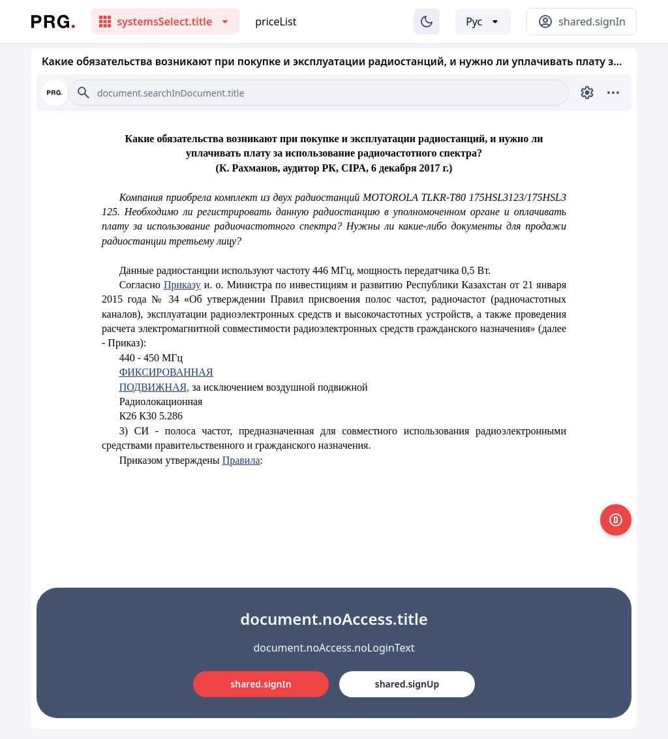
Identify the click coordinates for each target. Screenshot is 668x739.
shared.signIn (260, 684)
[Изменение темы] (427, 21)
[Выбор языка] (483, 21)
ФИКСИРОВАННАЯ (166, 372)
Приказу (182, 284)
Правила (241, 460)
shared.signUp (407, 684)
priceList (275, 21)
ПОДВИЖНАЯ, (154, 387)
